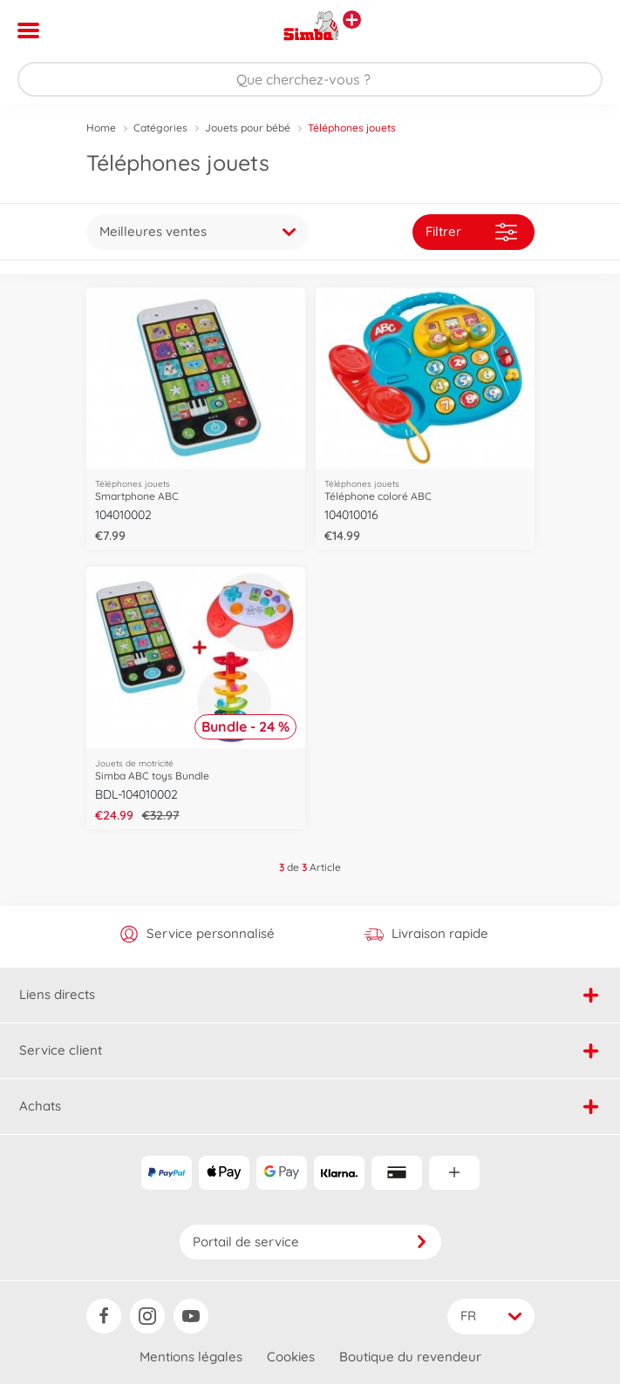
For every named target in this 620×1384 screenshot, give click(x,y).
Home (101, 127)
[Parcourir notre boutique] (310, 79)
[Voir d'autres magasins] (352, 19)
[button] (582, 30)
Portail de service (310, 1241)
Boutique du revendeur (410, 1356)
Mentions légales (191, 1356)
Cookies (291, 1356)
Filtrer (471, 232)
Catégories (160, 127)
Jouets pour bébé (247, 127)
